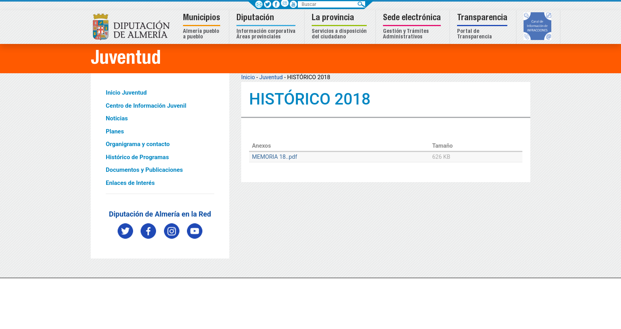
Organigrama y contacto (138, 144)
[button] (202, 27)
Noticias (117, 118)
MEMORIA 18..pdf (274, 157)
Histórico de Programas (137, 157)
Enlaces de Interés (130, 182)
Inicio (248, 77)
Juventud (271, 77)
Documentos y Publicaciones (144, 169)
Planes (115, 131)
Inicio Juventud (126, 92)
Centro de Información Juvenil (146, 105)
